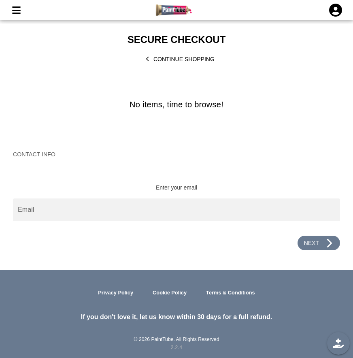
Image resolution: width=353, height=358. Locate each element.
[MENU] (16, 10)
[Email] (176, 209)
